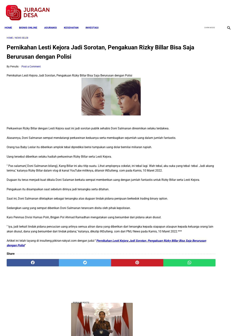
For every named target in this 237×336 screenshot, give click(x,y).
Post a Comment (31, 63)
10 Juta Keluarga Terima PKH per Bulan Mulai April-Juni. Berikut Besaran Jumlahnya (199, 78)
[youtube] (218, 9)
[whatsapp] (138, 292)
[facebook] (200, 9)
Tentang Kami (167, 326)
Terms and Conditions (74, 326)
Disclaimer (116, 326)
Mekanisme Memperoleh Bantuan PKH (199, 222)
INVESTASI (94, 22)
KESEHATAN (73, 22)
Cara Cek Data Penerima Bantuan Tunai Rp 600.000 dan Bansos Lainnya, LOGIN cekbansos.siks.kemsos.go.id (199, 198)
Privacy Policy (99, 326)
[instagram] (226, 9)
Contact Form (147, 326)
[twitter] (209, 9)
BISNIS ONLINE (30, 22)
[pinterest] (100, 292)
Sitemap (131, 326)
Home (10, 22)
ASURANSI (52, 22)
